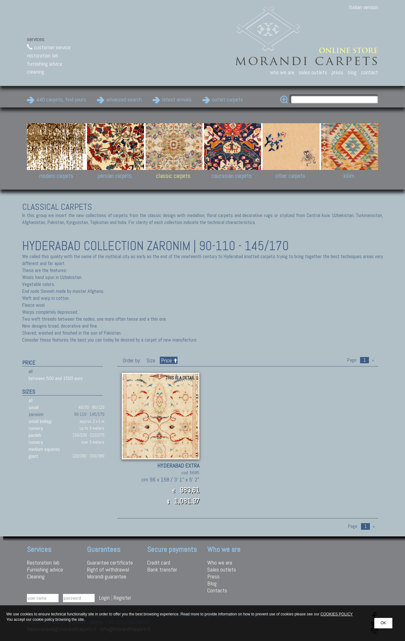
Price (169, 360)
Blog (212, 583)
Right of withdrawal (108, 569)
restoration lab (42, 55)
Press (213, 576)
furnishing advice (44, 63)
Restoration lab (43, 562)
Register (122, 597)
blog (352, 72)
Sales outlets (221, 569)
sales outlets (313, 72)
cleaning (35, 71)
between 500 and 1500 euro (55, 378)
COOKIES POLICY (337, 614)
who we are (282, 72)
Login (104, 597)
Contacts (217, 590)
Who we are (219, 562)
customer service (49, 47)
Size (151, 360)
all (30, 371)
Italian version (363, 7)
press (337, 72)
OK (383, 623)
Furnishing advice (45, 569)
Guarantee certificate (110, 562)
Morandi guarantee (106, 576)
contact (369, 72)
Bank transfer (162, 569)
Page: (352, 360)
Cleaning (36, 576)
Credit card (158, 562)
